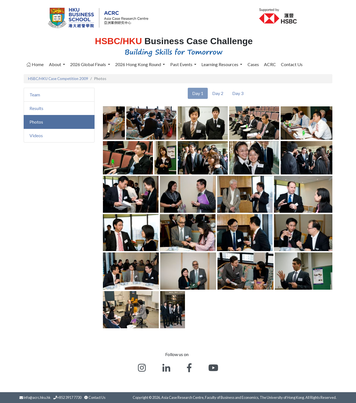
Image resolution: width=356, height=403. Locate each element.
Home (35, 64)
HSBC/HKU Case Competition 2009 (58, 78)
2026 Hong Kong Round (138, 64)
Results (36, 108)
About (55, 64)
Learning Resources (220, 64)
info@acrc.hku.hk (37, 397)
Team (34, 94)
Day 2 (217, 93)
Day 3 (237, 93)
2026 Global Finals (88, 64)
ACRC (270, 64)
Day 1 (197, 93)
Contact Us (292, 64)
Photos (36, 121)
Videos (36, 135)
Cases (253, 64)
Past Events (181, 64)
